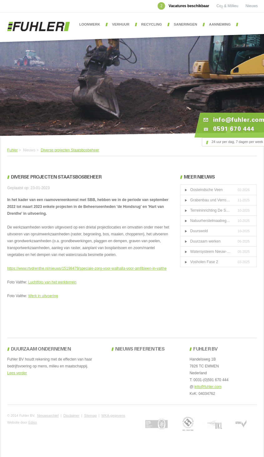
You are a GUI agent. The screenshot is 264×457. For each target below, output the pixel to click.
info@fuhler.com (208, 387)
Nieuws (252, 6)
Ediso (32, 422)
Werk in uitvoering (43, 296)
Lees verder (17, 373)
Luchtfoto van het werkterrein (52, 282)
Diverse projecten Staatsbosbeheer (70, 150)
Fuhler (12, 150)
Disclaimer (71, 415)
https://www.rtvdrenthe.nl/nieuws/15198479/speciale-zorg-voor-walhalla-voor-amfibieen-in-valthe (87, 268)
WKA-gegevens (113, 415)
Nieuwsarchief (48, 415)
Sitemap (90, 415)
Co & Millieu (228, 6)
